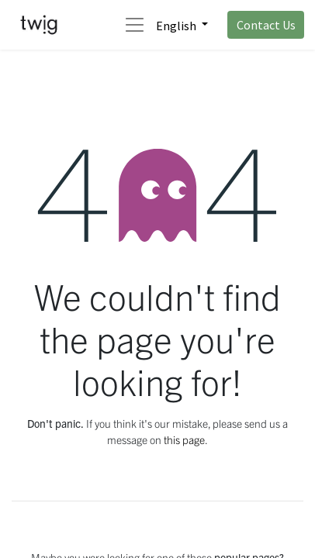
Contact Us (266, 25)
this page (184, 439)
